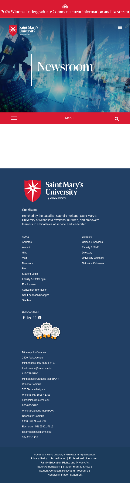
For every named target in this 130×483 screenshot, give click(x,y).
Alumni (26, 247)
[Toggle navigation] (120, 27)
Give (24, 252)
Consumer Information (34, 289)
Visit (24, 257)
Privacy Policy (40, 458)
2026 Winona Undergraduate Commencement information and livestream (65, 12)
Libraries (87, 236)
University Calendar (93, 257)
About (25, 236)
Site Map (27, 300)
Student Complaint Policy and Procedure (65, 470)
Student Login (30, 273)
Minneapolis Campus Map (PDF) (40, 378)
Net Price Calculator (93, 263)
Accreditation (59, 458)
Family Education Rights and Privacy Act (65, 462)
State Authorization (50, 466)
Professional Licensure (84, 458)
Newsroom (28, 263)
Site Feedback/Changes (35, 295)
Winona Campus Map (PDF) (38, 410)
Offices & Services (92, 242)
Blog (24, 268)
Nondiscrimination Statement (65, 474)
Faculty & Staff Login (34, 279)
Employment (29, 284)
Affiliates (27, 242)
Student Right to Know (78, 466)
